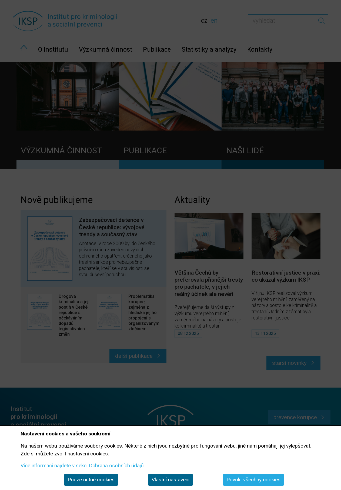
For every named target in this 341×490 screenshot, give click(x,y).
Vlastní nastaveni (170, 479)
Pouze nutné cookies (91, 479)
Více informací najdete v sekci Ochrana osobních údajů (82, 465)
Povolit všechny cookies (253, 479)
